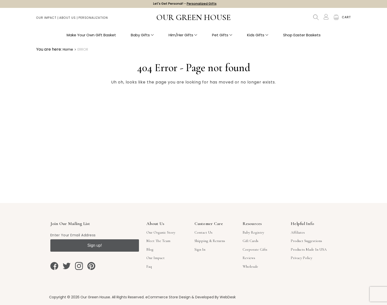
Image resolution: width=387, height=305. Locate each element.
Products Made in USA (309, 249)
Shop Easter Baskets (302, 37)
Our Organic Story (160, 232)
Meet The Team (158, 241)
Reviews (249, 258)
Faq (149, 266)
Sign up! (94, 245)
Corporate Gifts (255, 249)
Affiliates (298, 232)
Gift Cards (250, 241)
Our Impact (46, 20)
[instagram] (79, 266)
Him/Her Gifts (183, 37)
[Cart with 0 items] (346, 19)
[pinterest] (91, 266)
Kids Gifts (257, 37)
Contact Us (203, 232)
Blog (150, 249)
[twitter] (67, 266)
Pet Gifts (222, 37)
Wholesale (250, 266)
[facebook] (54, 266)
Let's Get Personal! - (184, 4)
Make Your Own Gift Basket (91, 37)
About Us (67, 20)
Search (316, 19)
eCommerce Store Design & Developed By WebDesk (190, 297)
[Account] (326, 19)
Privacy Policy (301, 258)
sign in (199, 249)
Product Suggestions (306, 241)
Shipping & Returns (209, 241)
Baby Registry (253, 232)
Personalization (93, 20)
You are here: (49, 49)
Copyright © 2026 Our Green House (79, 297)
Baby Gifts (142, 37)
